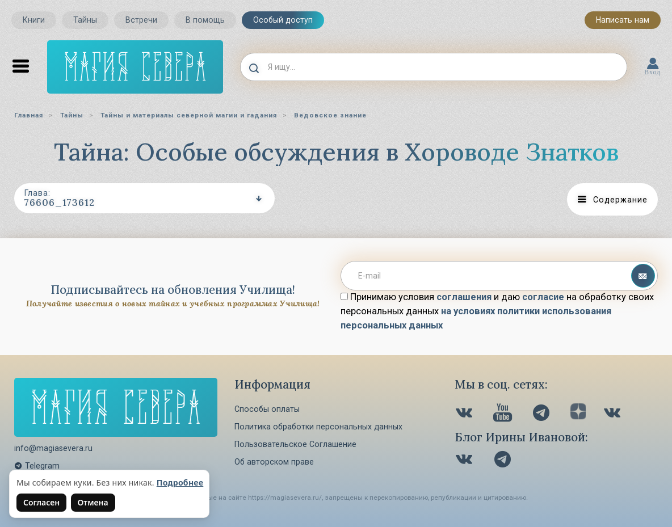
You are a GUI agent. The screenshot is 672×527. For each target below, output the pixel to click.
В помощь (205, 19)
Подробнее (180, 482)
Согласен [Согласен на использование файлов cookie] (41, 502)
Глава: (37, 192)
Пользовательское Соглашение (295, 444)
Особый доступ (283, 19)
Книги (34, 19)
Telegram (37, 465)
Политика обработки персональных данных (318, 426)
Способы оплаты (267, 409)
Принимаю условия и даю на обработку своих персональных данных (497, 311)
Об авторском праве (274, 461)
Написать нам (622, 19)
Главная (28, 115)
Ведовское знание (330, 115)
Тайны (85, 19)
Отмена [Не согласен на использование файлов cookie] (93, 502)
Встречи (141, 19)
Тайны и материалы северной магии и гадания (188, 115)
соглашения (464, 297)
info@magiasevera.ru (53, 448)
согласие (543, 297)
